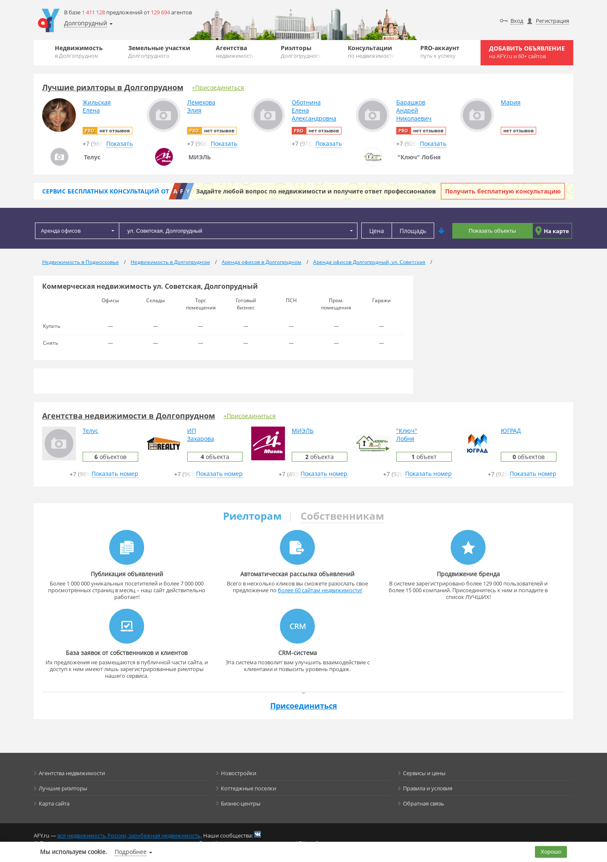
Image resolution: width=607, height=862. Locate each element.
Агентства (235, 51)
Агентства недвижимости (72, 773)
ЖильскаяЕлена (97, 106)
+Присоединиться (218, 87)
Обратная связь (423, 803)
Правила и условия (427, 788)
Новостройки (238, 773)
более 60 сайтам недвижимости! (320, 590)
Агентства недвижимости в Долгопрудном (128, 416)
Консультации (371, 51)
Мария (511, 102)
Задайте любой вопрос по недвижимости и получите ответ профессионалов (316, 191)
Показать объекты (492, 231)
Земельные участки (159, 51)
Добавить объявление (527, 52)
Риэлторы (301, 51)
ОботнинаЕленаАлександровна (314, 110)
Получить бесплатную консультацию (503, 191)
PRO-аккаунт (439, 51)
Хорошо (551, 852)
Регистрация (552, 20)
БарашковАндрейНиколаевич (414, 110)
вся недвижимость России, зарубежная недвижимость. (129, 835)
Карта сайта (54, 803)
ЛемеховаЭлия (201, 106)
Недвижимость (79, 51)
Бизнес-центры (241, 803)
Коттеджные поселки (248, 788)
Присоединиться (303, 706)
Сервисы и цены (424, 773)
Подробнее (131, 852)
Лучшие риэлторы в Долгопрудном (112, 87)
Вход (516, 20)
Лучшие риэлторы (63, 788)
